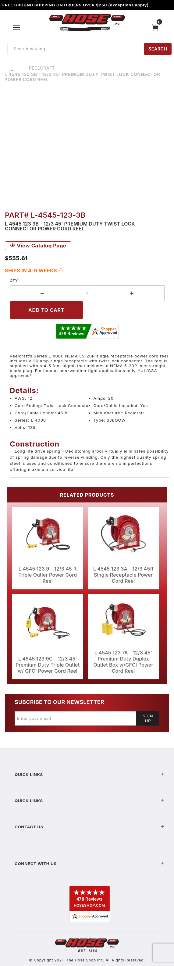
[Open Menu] (17, 27)
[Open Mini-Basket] (156, 27)
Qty (14, 280)
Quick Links (89, 774)
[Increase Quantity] (132, 293)
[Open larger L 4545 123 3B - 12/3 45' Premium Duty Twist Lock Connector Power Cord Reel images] (87, 150)
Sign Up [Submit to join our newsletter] (148, 718)
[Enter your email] (75, 718)
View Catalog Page (38, 246)
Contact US (89, 826)
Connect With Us (89, 863)
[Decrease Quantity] (42, 293)
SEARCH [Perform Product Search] (157, 48)
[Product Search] (74, 49)
